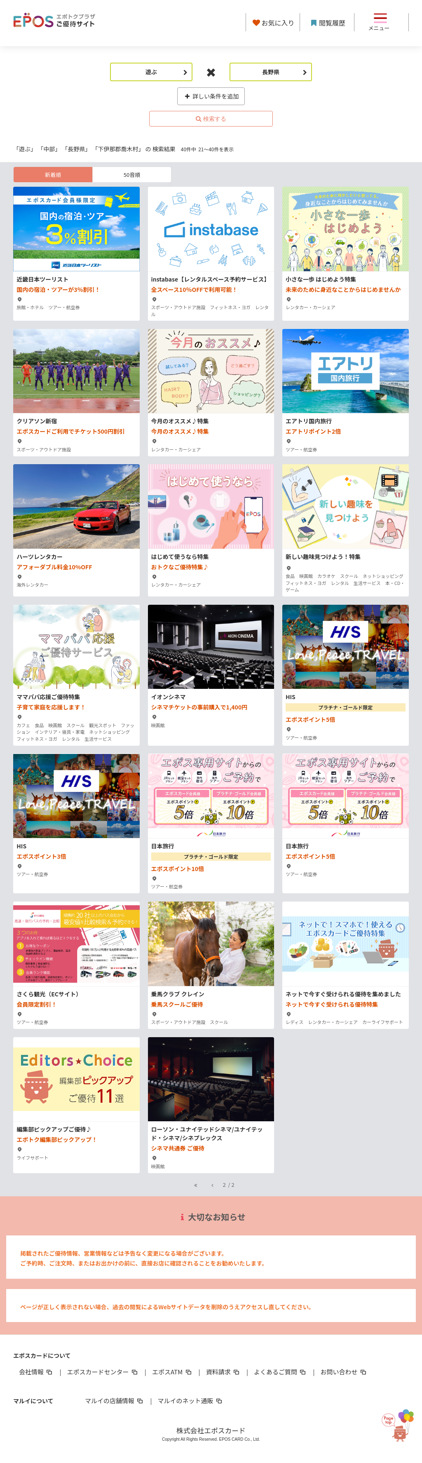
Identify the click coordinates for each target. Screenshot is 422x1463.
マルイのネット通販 (190, 1400)
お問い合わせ (344, 1371)
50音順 (132, 174)
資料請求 (223, 1371)
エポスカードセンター (102, 1371)
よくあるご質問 (280, 1371)
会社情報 (36, 1371)
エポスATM (172, 1371)
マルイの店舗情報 (114, 1400)
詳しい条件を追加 (211, 96)
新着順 (53, 174)
